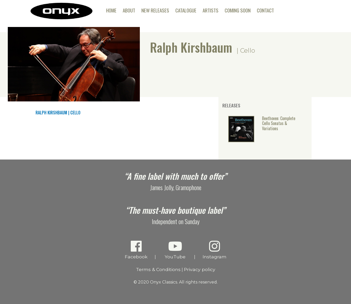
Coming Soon (238, 10)
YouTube (175, 249)
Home (111, 10)
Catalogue (185, 10)
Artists (210, 10)
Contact (265, 10)
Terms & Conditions (158, 269)
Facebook (136, 249)
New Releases (155, 10)
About (129, 10)
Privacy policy (199, 269)
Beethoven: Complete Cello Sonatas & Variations (278, 123)
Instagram (214, 249)
